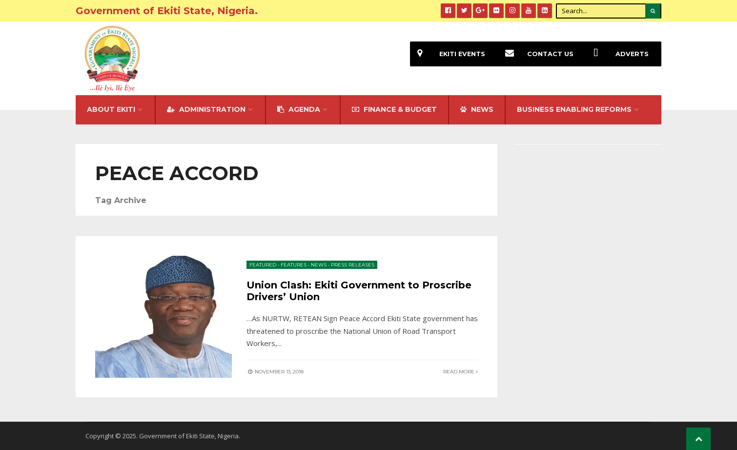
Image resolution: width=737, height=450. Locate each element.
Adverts (617, 53)
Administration (206, 109)
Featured (262, 265)
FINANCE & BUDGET (394, 109)
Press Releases (352, 265)
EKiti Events (447, 53)
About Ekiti (111, 109)
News (319, 265)
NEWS (476, 109)
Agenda (298, 109)
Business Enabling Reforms (574, 109)
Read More (460, 371)
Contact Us (535, 53)
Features (294, 265)
